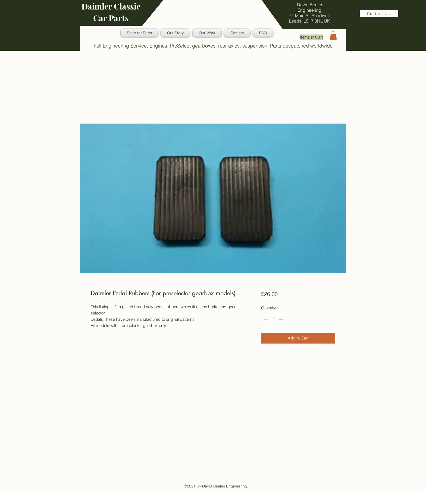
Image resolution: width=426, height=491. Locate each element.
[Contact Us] (379, 13)
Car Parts (111, 17)
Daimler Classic (111, 6)
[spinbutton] (273, 319)
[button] (333, 35)
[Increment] (281, 319)
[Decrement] (265, 319)
